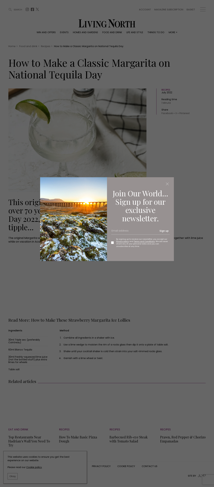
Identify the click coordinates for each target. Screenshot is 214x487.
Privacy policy (122, 241)
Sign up (164, 231)
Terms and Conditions (144, 241)
